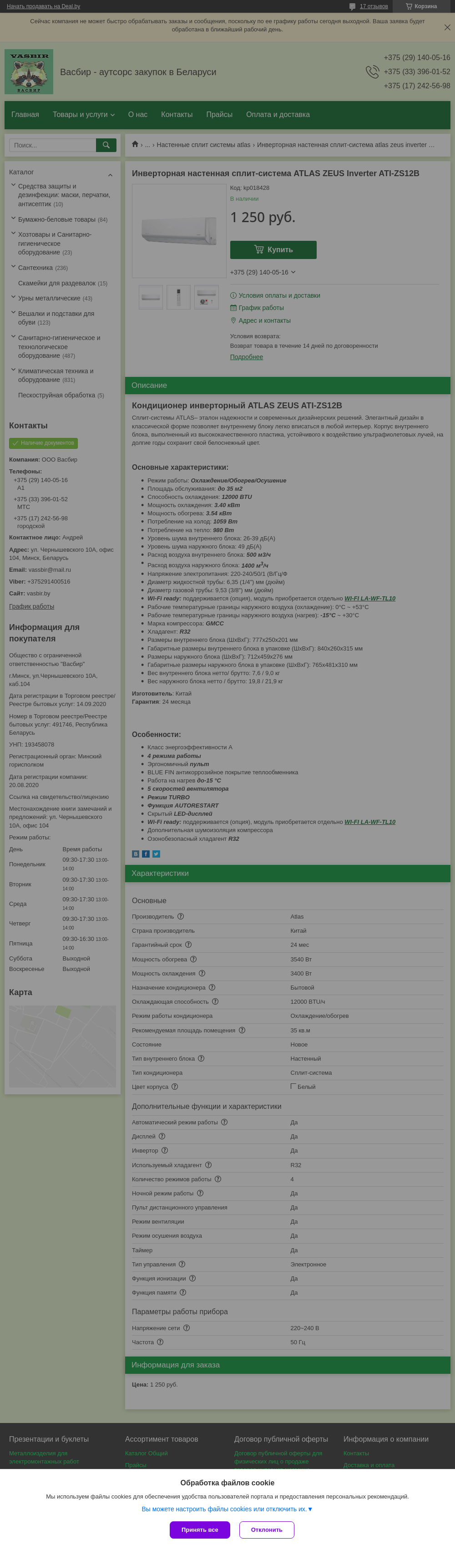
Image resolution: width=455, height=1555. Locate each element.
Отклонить (267, 1529)
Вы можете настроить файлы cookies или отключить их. (224, 1509)
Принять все (200, 1529)
